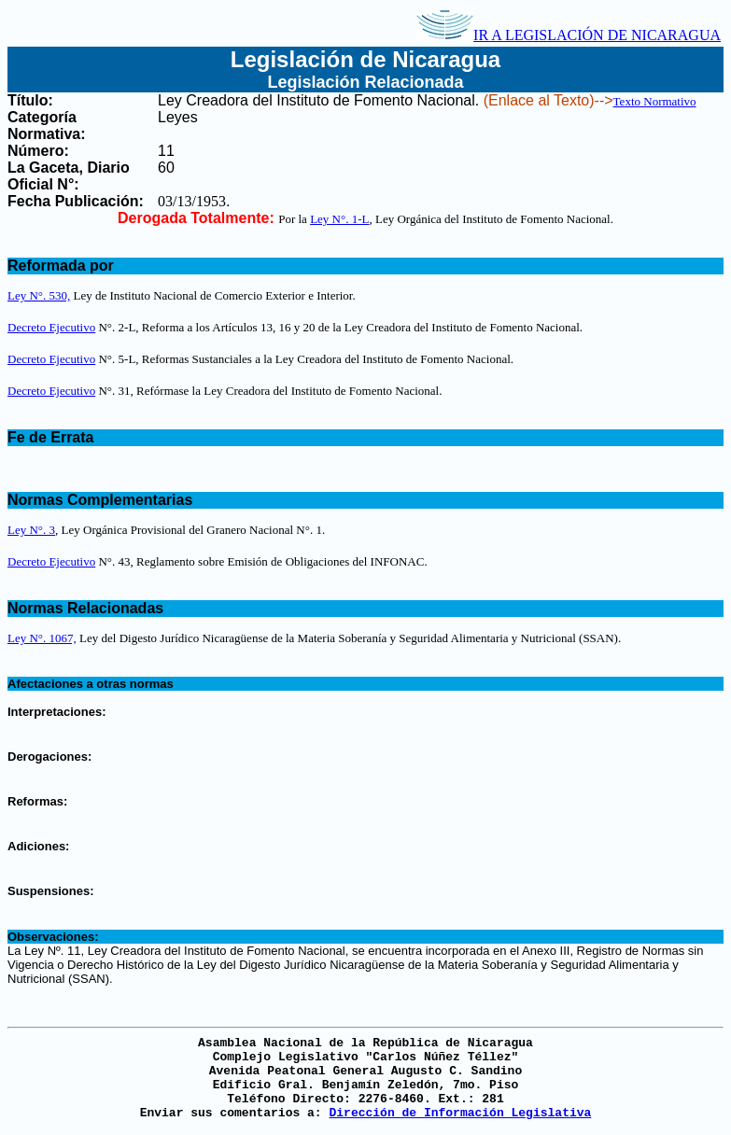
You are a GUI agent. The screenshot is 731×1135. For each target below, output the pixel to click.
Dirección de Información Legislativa (460, 1113)
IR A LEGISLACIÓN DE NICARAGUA (568, 35)
